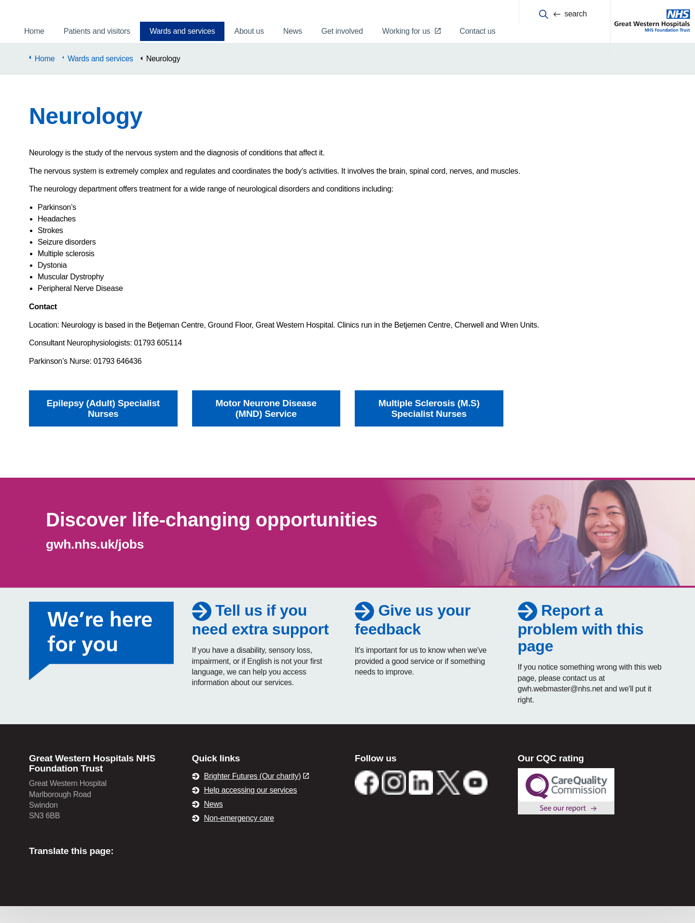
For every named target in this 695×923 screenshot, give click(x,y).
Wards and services (182, 31)
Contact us (477, 31)
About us (249, 31)
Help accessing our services (250, 807)
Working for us (411, 31)
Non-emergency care (239, 835)
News (292, 31)
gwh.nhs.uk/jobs (95, 561)
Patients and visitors (97, 31)
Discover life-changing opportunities (211, 536)
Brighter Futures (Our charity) (256, 793)
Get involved (342, 31)
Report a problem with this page (581, 645)
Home (34, 31)
